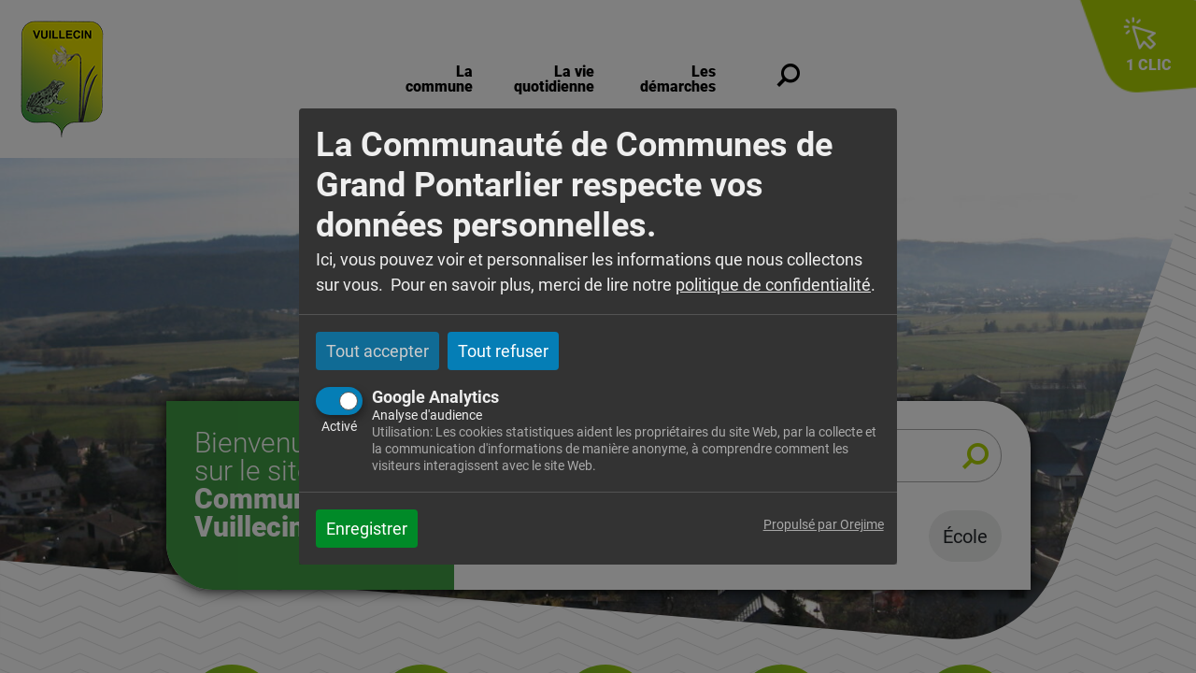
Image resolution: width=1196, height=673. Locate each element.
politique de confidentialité (773, 284)
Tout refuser (503, 351)
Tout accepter (377, 351)
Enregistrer (366, 528)
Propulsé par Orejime (823, 525)
